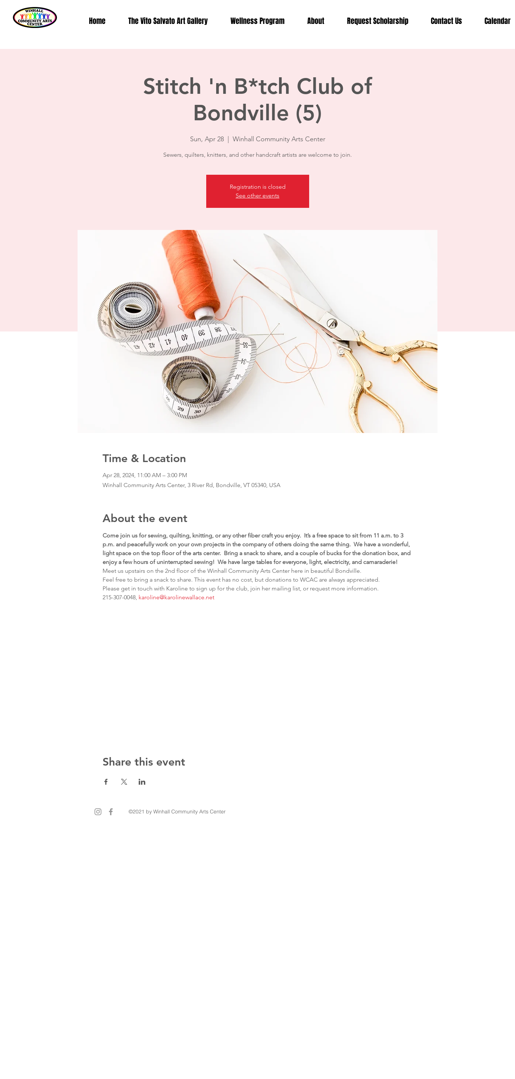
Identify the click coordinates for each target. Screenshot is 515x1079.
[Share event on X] (124, 782)
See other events (257, 195)
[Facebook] (110, 811)
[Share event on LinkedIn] (142, 782)
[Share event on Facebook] (106, 782)
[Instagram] (98, 811)
